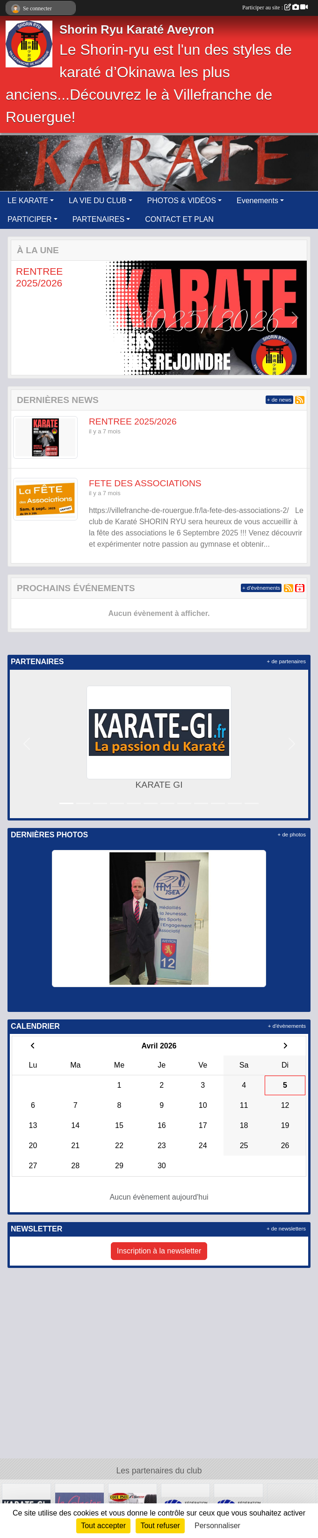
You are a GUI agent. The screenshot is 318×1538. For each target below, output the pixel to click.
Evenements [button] (257, 201)
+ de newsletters (286, 1228)
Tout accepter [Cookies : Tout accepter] (103, 1526)
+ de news (279, 400)
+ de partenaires (286, 661)
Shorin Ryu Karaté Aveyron (136, 29)
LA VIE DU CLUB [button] (98, 201)
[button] (23, 318)
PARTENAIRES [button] (98, 219)
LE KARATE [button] (27, 201)
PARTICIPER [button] (29, 219)
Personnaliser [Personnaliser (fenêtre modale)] (217, 1526)
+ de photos (292, 834)
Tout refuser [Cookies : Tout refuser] (160, 1526)
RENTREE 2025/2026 (133, 421)
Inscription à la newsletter (159, 1251)
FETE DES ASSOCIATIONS (145, 483)
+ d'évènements (261, 588)
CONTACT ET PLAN (179, 219)
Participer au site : (275, 7)
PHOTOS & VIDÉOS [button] (181, 201)
